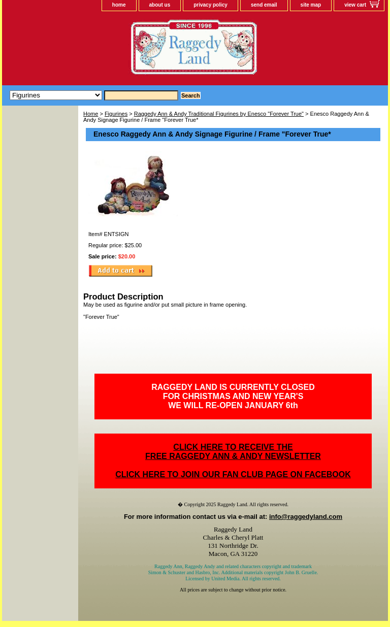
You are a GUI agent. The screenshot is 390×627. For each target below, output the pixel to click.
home (119, 5)
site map (311, 5)
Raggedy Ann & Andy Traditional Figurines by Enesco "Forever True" (219, 114)
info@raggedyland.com (305, 516)
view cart (355, 5)
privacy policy (210, 5)
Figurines (116, 114)
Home (90, 114)
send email (264, 5)
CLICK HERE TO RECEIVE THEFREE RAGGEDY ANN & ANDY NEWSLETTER (233, 451)
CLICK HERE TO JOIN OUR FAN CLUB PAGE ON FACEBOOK (232, 474)
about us (160, 5)
